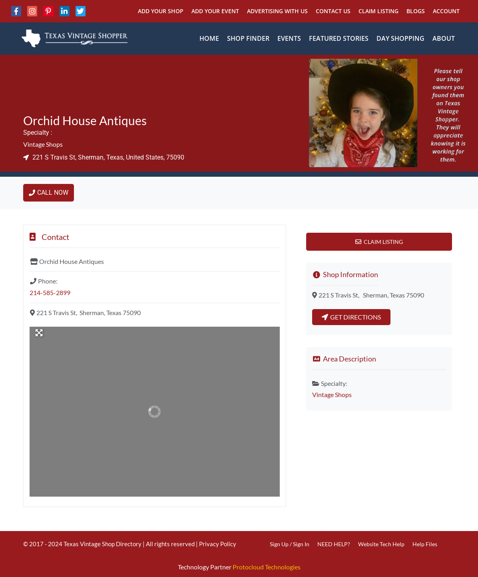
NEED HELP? (333, 544)
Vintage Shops (43, 144)
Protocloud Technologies (267, 567)
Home (209, 38)
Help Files (424, 544)
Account (446, 11)
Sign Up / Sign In (289, 544)
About (443, 38)
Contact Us (333, 11)
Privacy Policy (217, 543)
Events (289, 38)
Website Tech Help (381, 544)
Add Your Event (215, 11)
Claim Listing (378, 11)
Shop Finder (248, 38)
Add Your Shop (160, 11)
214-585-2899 (50, 292)
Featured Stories (338, 38)
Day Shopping (400, 38)
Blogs (415, 11)
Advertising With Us (277, 11)
